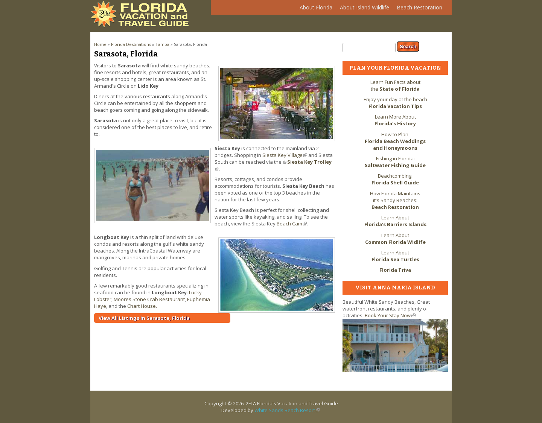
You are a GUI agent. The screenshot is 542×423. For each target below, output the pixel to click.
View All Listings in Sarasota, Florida (144, 318)
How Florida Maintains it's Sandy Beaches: (395, 200)
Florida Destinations (131, 44)
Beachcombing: (395, 179)
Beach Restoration (417, 9)
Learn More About (395, 120)
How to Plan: (395, 141)
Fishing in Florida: (395, 162)
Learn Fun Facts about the (395, 85)
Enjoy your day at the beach (395, 103)
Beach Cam (292, 223)
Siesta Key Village (284, 155)
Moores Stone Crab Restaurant (149, 299)
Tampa (162, 44)
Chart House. (142, 306)
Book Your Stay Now (390, 315)
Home (100, 44)
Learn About (395, 221)
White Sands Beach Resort (287, 410)
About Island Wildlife (362, 9)
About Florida (314, 9)
